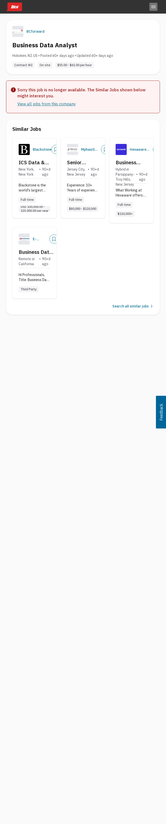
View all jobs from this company (46, 103)
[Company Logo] (24, 149)
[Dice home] (14, 7)
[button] (161, 412)
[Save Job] (55, 149)
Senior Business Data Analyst (82, 162)
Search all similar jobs (133, 306)
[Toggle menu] (153, 7)
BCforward (35, 31)
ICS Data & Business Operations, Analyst (32, 162)
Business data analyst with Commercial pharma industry (130, 162)
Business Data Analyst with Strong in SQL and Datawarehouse (37, 252)
